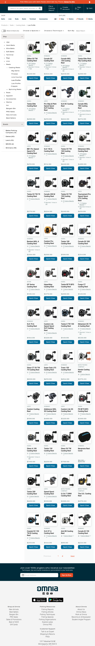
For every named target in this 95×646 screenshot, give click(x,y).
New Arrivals (11, 115)
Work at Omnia (81, 614)
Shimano (47, 56)
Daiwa (29, 56)
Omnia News (81, 612)
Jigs (7, 42)
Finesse (14, 74)
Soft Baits (10, 52)
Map (61, 19)
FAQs (48, 637)
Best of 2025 (14, 622)
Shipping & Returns (47, 634)
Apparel (9, 96)
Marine (9, 102)
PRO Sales (10, 112)
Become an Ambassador (81, 617)
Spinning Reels (15, 89)
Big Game (15, 71)
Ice (7, 105)
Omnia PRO (47, 625)
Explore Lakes (47, 622)
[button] (12, 36)
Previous (47, 556)
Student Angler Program (81, 619)
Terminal (33, 19)
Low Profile (31, 25)
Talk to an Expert (47, 632)
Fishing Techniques (47, 614)
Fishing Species (47, 617)
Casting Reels (20, 25)
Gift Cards (14, 625)
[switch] (3, 31)
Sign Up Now (66, 575)
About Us (81, 609)
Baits (3, 19)
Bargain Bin (11, 109)
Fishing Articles (47, 612)
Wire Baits (10, 49)
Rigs (8, 58)
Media (89, 19)
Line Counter (16, 77)
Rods (17, 19)
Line (10, 19)
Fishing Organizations (47, 619)
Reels (24, 19)
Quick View (33, 78)
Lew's (46, 101)
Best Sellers (11, 118)
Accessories (43, 19)
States (70, 19)
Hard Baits (10, 45)
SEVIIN (29, 282)
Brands (79, 19)
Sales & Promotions (13, 619)
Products (4, 25)
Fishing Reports (47, 609)
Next (72, 556)
